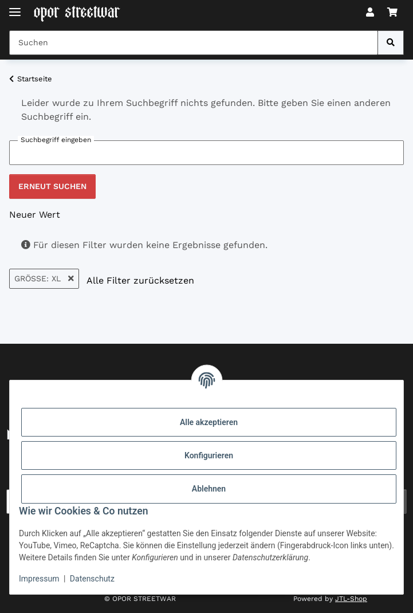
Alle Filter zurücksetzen (140, 280)
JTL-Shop (351, 599)
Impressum (39, 578)
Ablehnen (209, 488)
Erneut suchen (52, 186)
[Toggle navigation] (15, 7)
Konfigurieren (208, 455)
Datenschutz (92, 578)
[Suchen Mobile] (193, 42)
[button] (370, 12)
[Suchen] (390, 42)
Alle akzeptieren (209, 422)
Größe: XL (44, 278)
